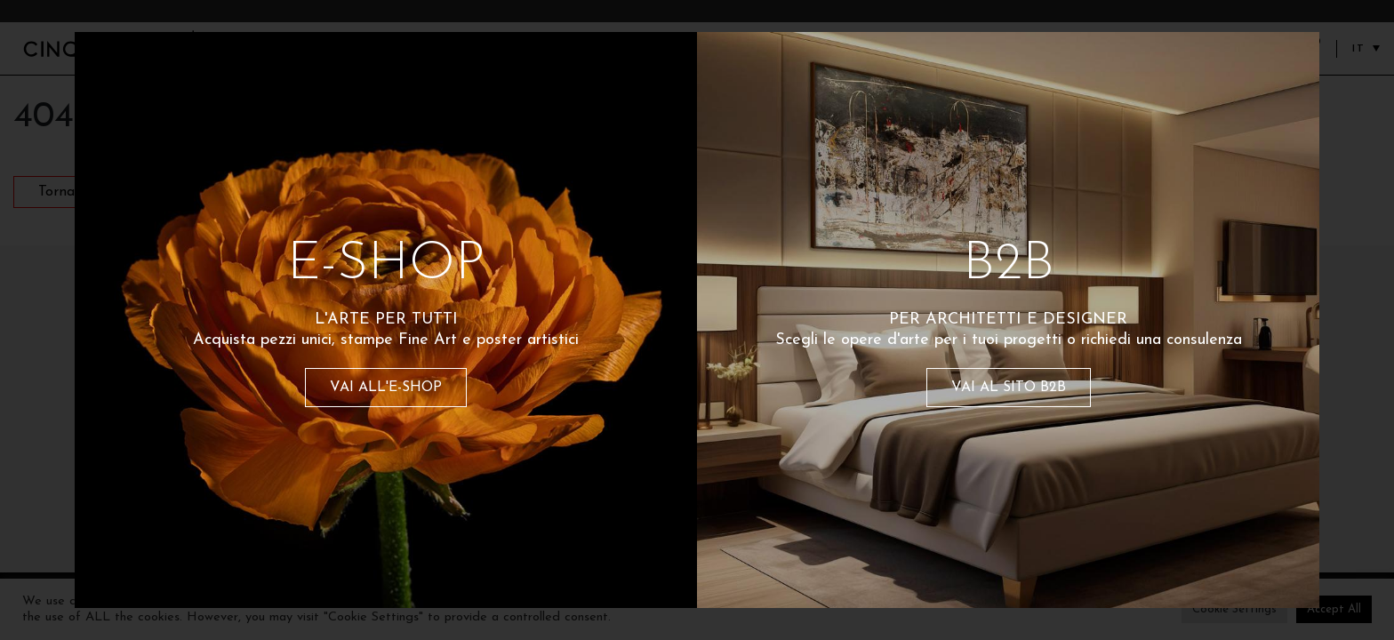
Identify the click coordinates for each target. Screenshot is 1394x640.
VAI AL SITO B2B (1008, 387)
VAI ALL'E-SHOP (386, 387)
